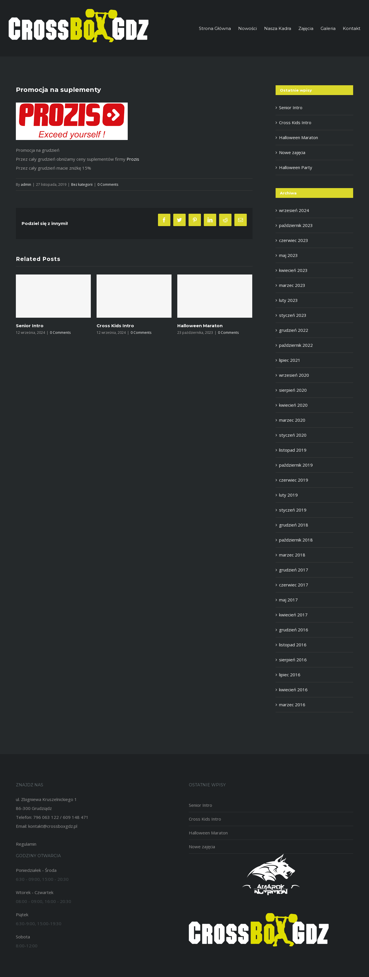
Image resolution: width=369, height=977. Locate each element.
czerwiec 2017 (293, 585)
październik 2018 (296, 540)
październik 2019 (296, 465)
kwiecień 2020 (293, 405)
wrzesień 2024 (294, 210)
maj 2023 (288, 255)
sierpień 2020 (293, 390)
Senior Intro (30, 325)
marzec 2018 (292, 555)
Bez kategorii (82, 184)
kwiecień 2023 (293, 270)
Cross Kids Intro (115, 325)
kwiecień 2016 (293, 689)
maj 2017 (288, 600)
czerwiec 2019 (293, 480)
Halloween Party (295, 167)
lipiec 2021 (289, 360)
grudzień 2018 (293, 525)
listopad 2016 (292, 644)
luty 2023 (288, 300)
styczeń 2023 (292, 315)
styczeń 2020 (292, 435)
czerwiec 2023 (293, 240)
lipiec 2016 (289, 674)
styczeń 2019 (292, 510)
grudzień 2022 (293, 330)
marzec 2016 (292, 704)
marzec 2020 (292, 420)
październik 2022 (296, 345)
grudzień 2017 (293, 570)
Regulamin (26, 844)
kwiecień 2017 (293, 615)
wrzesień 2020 (294, 375)
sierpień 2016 (293, 659)
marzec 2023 (292, 285)
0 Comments (107, 184)
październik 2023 (296, 225)
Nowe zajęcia (292, 152)
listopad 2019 (292, 450)
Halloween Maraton (200, 325)
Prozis (133, 159)
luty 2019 (288, 495)
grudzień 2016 (293, 630)
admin (26, 184)
